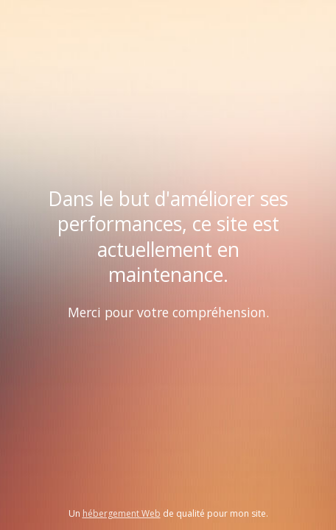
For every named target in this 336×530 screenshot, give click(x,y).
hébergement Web (122, 513)
